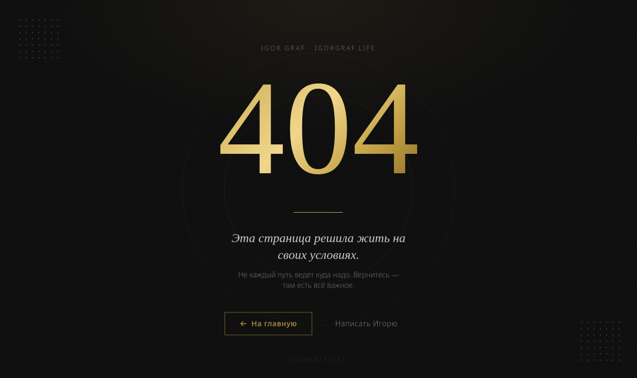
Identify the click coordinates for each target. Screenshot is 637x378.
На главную (268, 324)
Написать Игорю (366, 324)
